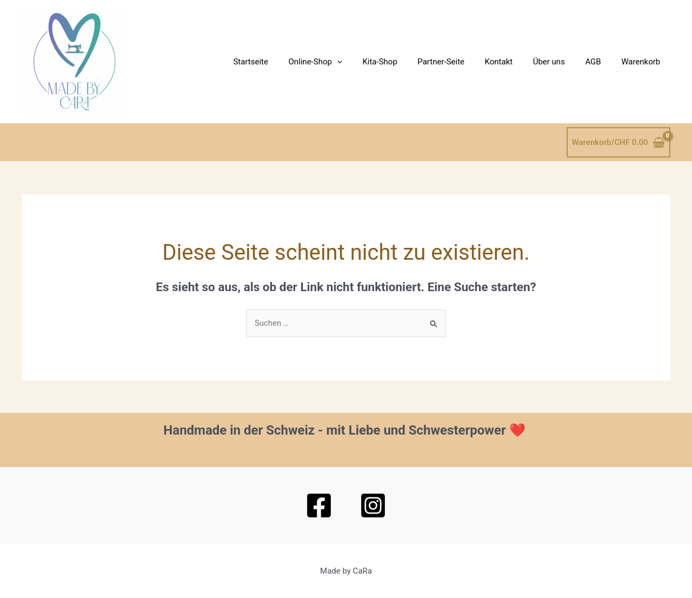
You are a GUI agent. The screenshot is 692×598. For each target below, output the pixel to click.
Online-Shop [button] (341, 62)
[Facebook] (318, 505)
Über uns (559, 62)
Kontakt (513, 62)
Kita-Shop (402, 62)
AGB (599, 62)
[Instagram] (373, 505)
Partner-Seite (459, 62)
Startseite (281, 62)
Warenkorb (642, 62)
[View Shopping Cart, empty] (618, 142)
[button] (363, 62)
